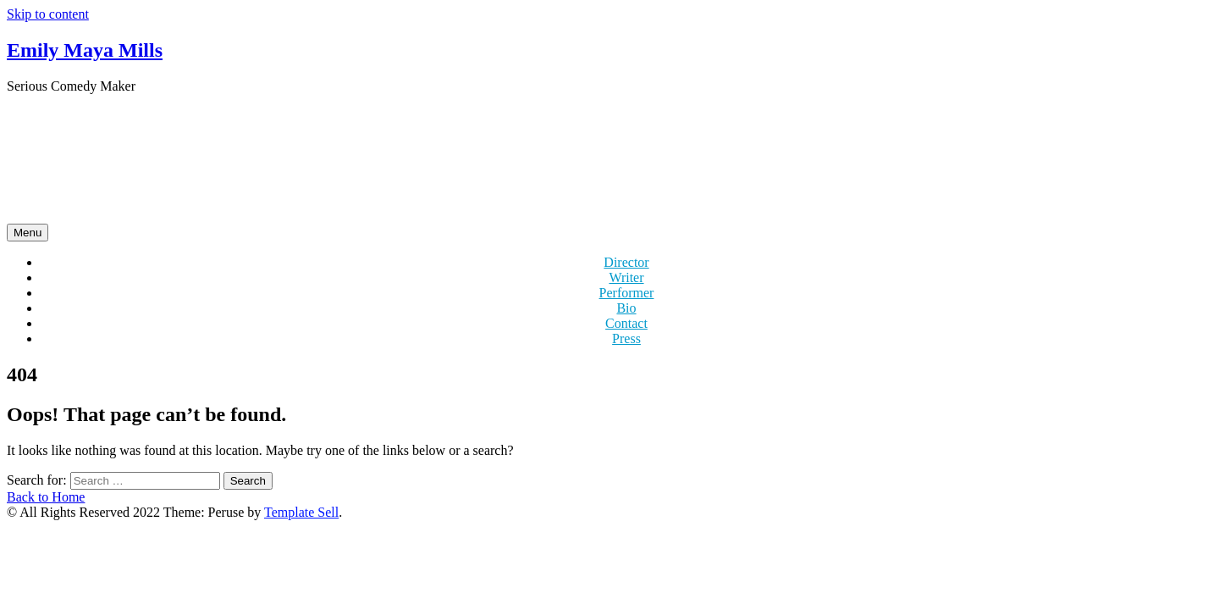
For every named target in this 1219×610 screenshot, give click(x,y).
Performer (626, 293)
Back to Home (46, 497)
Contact (626, 323)
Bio (626, 308)
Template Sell (301, 512)
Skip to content (48, 14)
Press (626, 338)
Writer (626, 277)
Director (626, 262)
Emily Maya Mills (85, 50)
